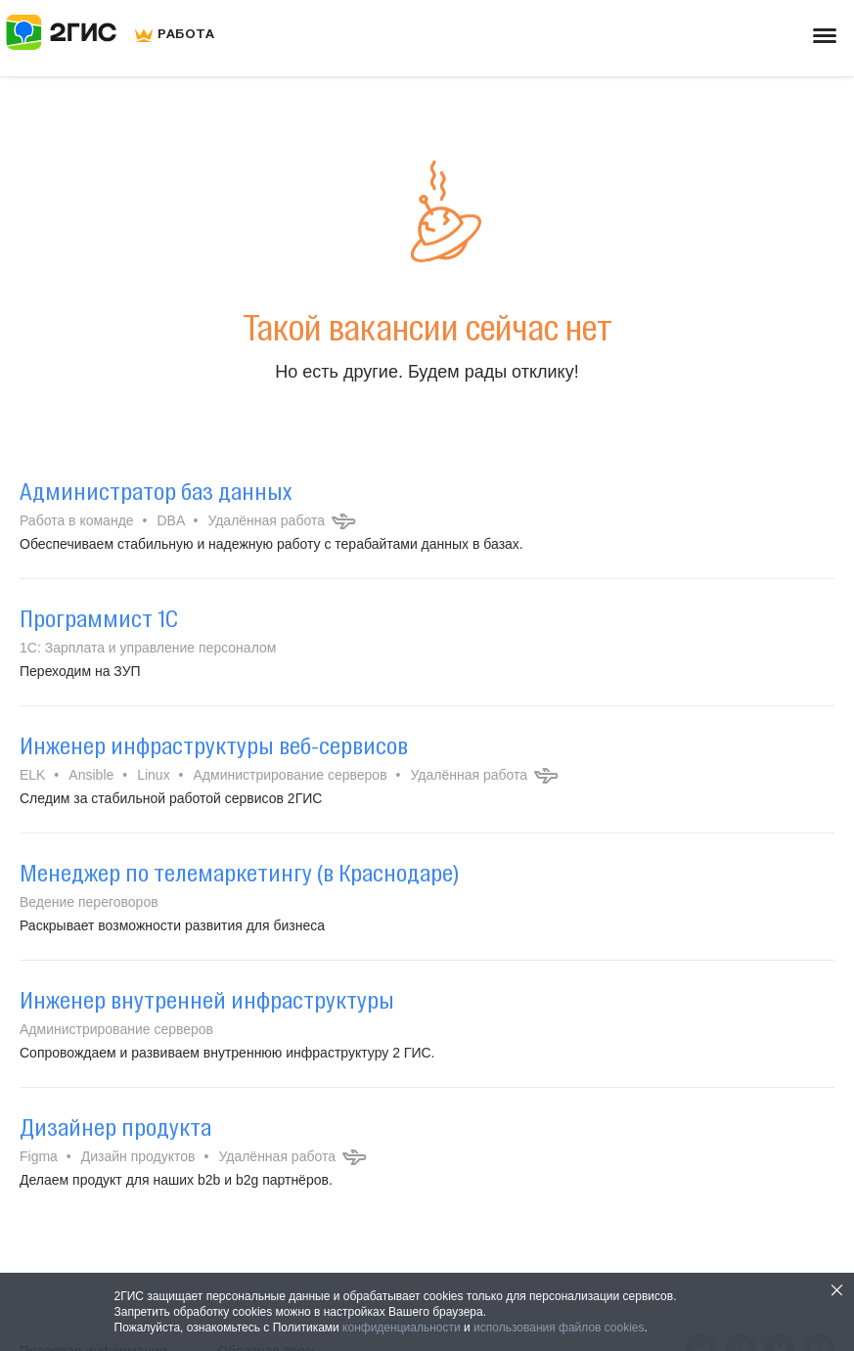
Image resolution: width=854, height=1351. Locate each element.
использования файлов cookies (558, 1327)
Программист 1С (99, 618)
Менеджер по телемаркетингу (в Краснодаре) (239, 872)
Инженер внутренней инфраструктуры (207, 999)
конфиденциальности (401, 1327)
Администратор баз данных (156, 491)
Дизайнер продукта (115, 1127)
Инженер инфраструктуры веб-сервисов (214, 745)
